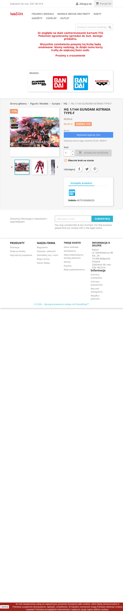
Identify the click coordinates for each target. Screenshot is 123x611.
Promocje (14, 247)
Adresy (67, 261)
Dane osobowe (71, 247)
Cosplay (51, 18)
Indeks (72, 200)
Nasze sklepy (43, 262)
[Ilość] (67, 153)
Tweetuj (87, 169)
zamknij (4, 607)
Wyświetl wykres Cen (88, 135)
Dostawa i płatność (46, 251)
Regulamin (42, 247)
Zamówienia (70, 250)
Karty (97, 13)
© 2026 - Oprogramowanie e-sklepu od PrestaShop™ (61, 304)
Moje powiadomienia (74, 269)
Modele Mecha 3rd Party (73, 13)
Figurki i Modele (43, 13)
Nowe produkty (17, 251)
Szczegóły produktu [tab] (81, 183)
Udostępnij (79, 169)
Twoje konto (72, 242)
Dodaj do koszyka (93, 153)
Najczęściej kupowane (21, 255)
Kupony (67, 265)
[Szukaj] (94, 27)
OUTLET (64, 18)
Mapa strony (43, 259)
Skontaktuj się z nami (47, 255)
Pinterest (95, 169)
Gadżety (37, 18)
